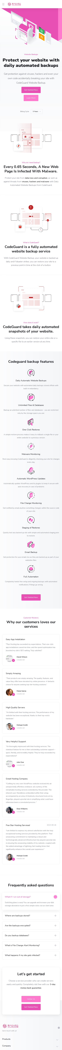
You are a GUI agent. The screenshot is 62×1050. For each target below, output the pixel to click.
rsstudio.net (20, 660)
